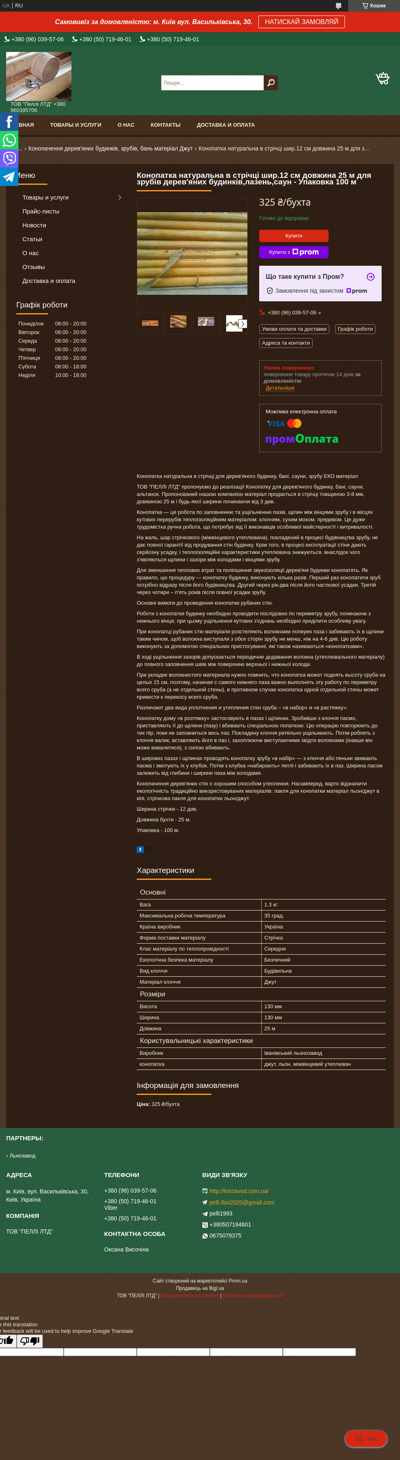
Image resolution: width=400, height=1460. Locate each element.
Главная (21, 125)
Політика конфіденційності (253, 1296)
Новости (34, 225)
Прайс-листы (41, 211)
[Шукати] (271, 82)
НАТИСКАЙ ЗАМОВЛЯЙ (301, 21)
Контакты (166, 125)
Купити (293, 236)
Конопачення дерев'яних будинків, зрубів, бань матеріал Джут (111, 148)
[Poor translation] (30, 1341)
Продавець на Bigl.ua (200, 1288)
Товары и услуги (75, 125)
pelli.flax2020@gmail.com (242, 1202)
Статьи (32, 238)
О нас (126, 125)
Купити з (293, 252)
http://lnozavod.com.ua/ (239, 1191)
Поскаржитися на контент (190, 1296)
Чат (366, 1438)
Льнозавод (22, 1156)
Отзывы (33, 266)
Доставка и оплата (226, 125)
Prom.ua (238, 1281)
